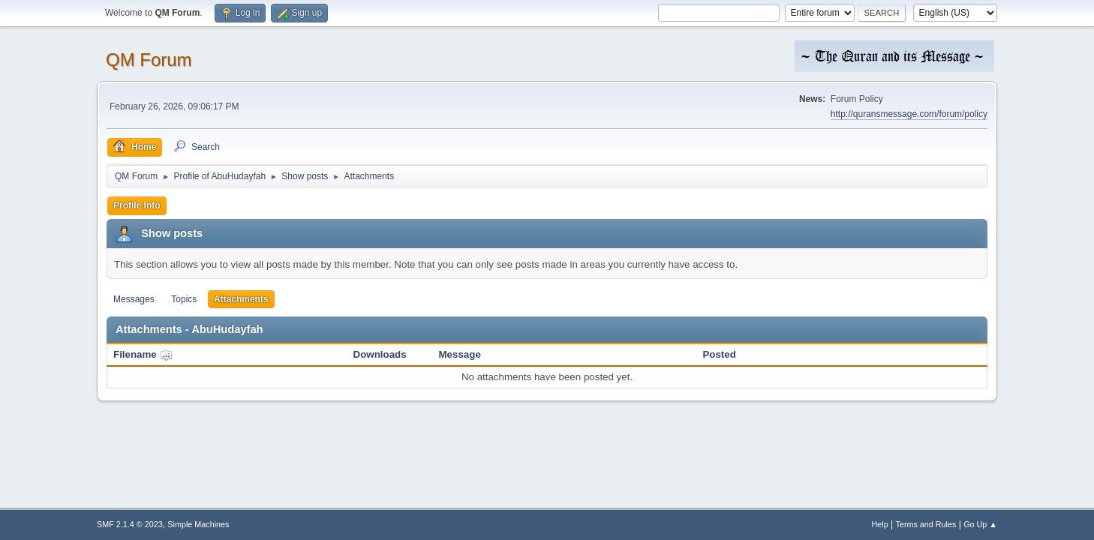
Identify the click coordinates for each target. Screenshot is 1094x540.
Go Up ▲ (980, 524)
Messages (134, 299)
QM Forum (149, 60)
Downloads (380, 354)
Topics (184, 299)
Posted (718, 354)
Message (460, 354)
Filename (143, 354)
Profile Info (137, 205)
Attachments (241, 299)
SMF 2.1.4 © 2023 (130, 524)
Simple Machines (198, 524)
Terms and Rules (926, 524)
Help (880, 524)
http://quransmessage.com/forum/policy (909, 114)
